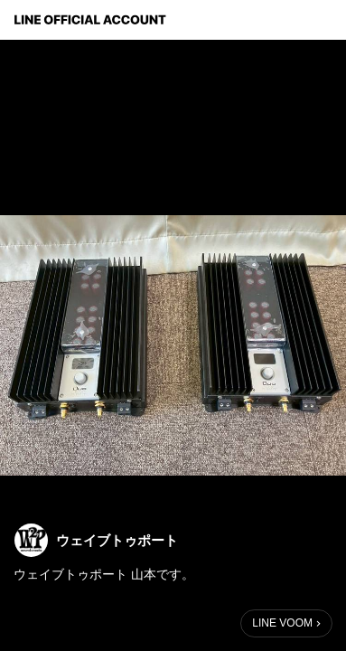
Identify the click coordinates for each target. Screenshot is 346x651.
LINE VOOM (282, 623)
